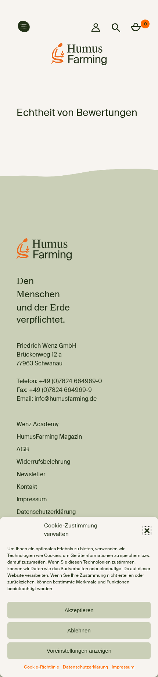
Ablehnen (78, 630)
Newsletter (31, 475)
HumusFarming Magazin (49, 437)
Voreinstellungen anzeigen (79, 651)
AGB (23, 450)
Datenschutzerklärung (85, 667)
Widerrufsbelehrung (43, 462)
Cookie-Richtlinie (41, 667)
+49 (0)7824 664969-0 (70, 381)
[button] (147, 530)
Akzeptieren (78, 610)
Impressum (123, 667)
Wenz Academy (37, 425)
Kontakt (27, 487)
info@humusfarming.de (66, 399)
